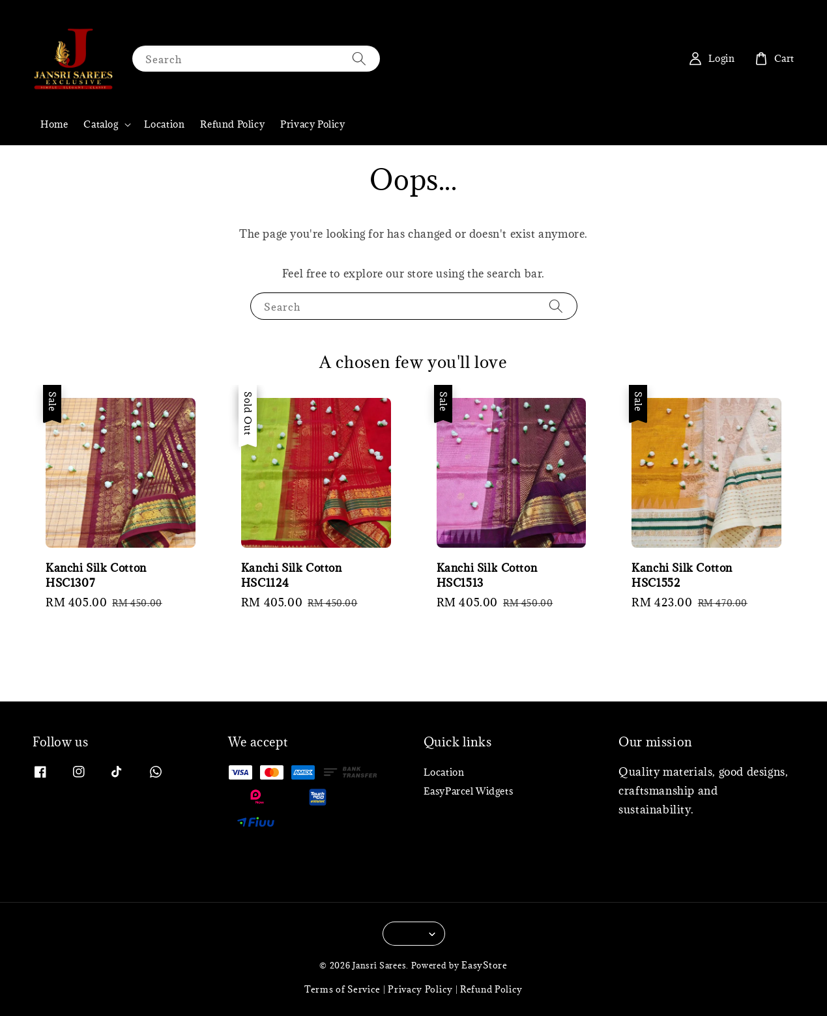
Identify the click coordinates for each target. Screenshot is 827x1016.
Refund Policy (232, 124)
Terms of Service (342, 989)
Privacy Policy (312, 124)
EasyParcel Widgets (469, 791)
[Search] (359, 58)
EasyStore (484, 965)
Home (54, 124)
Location (164, 124)
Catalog (100, 124)
